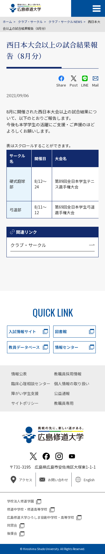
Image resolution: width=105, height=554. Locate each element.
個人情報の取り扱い (71, 383)
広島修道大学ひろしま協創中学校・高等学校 (40, 517)
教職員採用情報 (67, 374)
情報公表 (19, 374)
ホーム (7, 21)
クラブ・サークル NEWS (65, 21)
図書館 (61, 331)
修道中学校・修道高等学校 (27, 509)
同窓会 (12, 525)
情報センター (66, 347)
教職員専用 (64, 403)
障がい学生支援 (25, 393)
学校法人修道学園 (20, 501)
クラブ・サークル (30, 21)
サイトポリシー (25, 403)
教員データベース (24, 347)
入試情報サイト (22, 331)
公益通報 (62, 393)
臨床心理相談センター (30, 383)
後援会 (12, 533)
